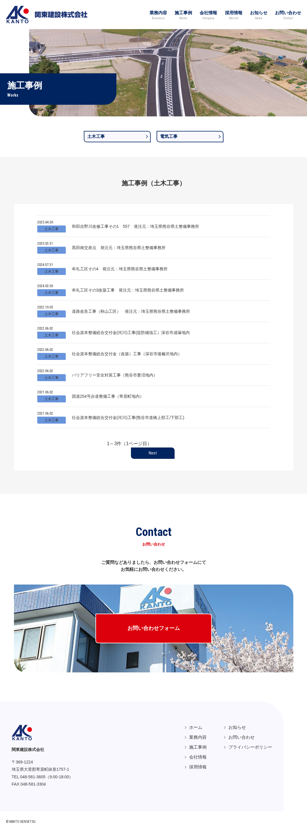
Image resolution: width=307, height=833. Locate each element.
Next (153, 453)
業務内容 (153, 14)
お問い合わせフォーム (153, 629)
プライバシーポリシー (250, 747)
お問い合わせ (288, 14)
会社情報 (205, 14)
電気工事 (169, 136)
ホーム (195, 727)
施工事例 (179, 14)
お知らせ (257, 14)
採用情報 (231, 14)
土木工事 (96, 136)
